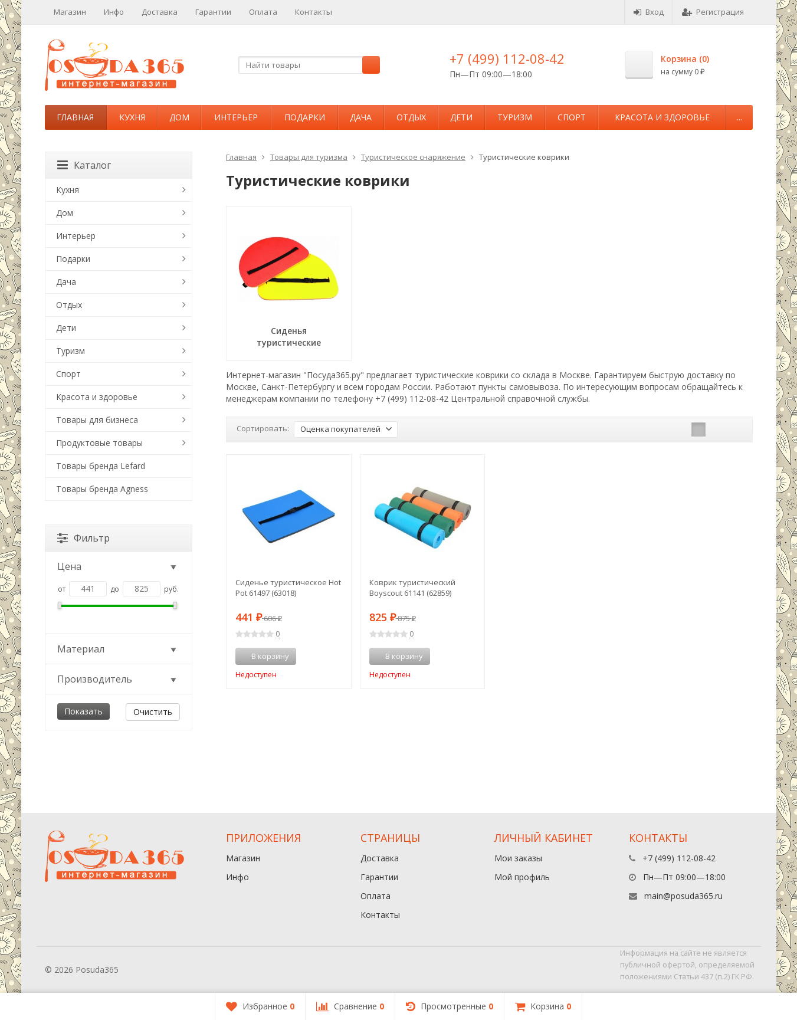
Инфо (114, 11)
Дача (361, 117)
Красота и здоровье (662, 117)
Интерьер (236, 117)
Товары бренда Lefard (100, 465)
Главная (75, 117)
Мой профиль (522, 877)
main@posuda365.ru (683, 895)
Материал (118, 649)
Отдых (411, 117)
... (739, 117)
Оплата (263, 11)
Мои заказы (518, 858)
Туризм (514, 117)
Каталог (84, 165)
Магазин (70, 11)
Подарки (304, 117)
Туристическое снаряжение (413, 157)
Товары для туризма (308, 157)
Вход (649, 11)
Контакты (313, 11)
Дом (179, 117)
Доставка (160, 11)
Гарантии (213, 11)
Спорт (571, 117)
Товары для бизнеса (97, 419)
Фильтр (83, 538)
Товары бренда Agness (102, 488)
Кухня (132, 117)
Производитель (118, 679)
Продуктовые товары (99, 442)
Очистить (152, 711)
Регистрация (713, 11)
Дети (461, 117)
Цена (118, 566)
